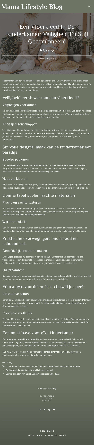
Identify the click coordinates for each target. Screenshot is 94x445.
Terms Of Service (56, 435)
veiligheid (64, 366)
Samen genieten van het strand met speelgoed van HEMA (33, 374)
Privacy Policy (36, 435)
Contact (47, 400)
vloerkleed (75, 366)
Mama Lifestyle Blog (31, 6)
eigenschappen (39, 366)
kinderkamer (53, 366)
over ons (47, 398)
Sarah (41, 59)
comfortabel (11, 366)
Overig (48, 50)
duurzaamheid (24, 366)
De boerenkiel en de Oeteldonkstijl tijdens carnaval (29, 370)
